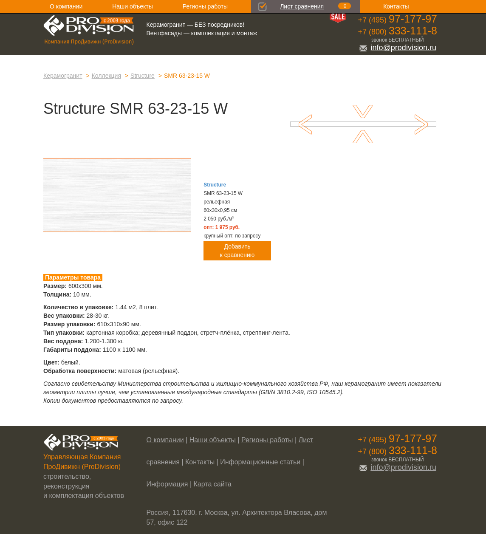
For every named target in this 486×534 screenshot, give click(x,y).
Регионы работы (205, 6)
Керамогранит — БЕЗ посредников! (196, 24)
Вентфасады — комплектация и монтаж (202, 33)
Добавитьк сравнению (237, 250)
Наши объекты (132, 6)
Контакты (396, 6)
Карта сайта (213, 484)
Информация (167, 484)
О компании (66, 6)
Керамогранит (62, 75)
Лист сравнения (302, 6)
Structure (142, 75)
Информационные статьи (260, 462)
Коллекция (106, 75)
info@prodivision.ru (397, 47)
